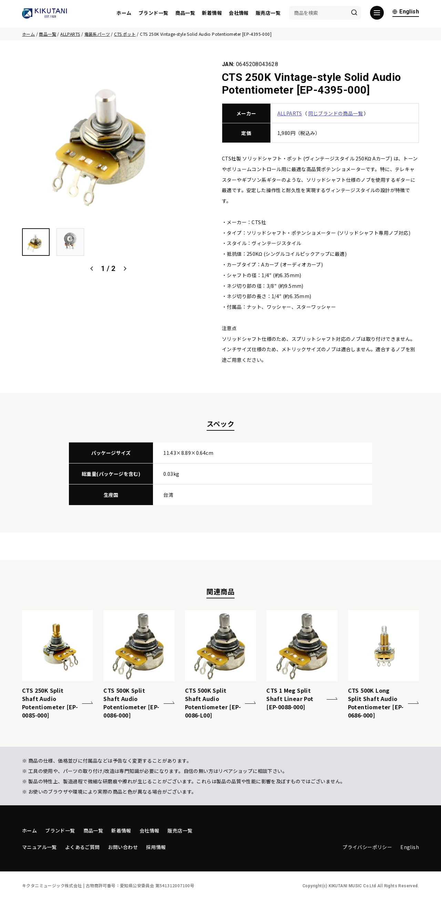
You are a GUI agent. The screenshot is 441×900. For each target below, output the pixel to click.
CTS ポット (125, 34)
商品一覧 (185, 13)
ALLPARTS (70, 34)
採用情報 (156, 847)
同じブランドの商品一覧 (335, 113)
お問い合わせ (123, 847)
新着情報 (212, 13)
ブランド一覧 (153, 13)
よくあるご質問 (82, 847)
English (405, 13)
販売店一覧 (268, 13)
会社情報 (239, 13)
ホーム (123, 13)
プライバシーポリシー (367, 847)
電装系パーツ (97, 34)
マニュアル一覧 (39, 847)
